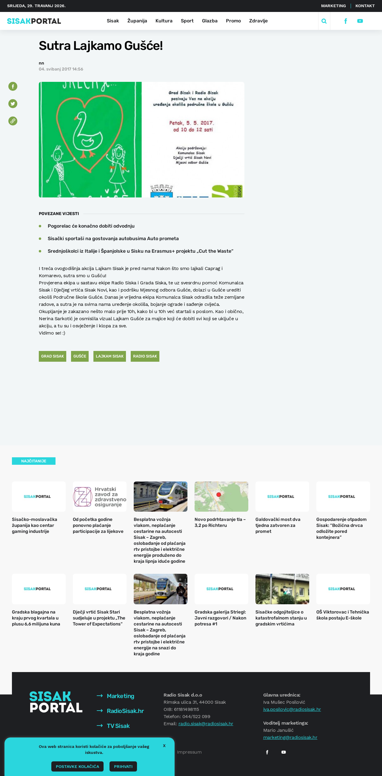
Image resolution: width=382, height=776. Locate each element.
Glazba (210, 21)
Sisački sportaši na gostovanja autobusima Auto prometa (113, 238)
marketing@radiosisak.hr (290, 737)
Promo (233, 21)
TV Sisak (113, 725)
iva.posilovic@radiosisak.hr (292, 709)
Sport (187, 21)
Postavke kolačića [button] (77, 766)
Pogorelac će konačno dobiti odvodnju (91, 226)
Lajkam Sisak (110, 356)
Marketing (333, 5)
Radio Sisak (145, 356)
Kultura (163, 21)
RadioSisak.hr (120, 710)
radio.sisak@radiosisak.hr (205, 723)
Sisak (113, 21)
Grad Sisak (52, 356)
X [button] (164, 745)
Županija (137, 21)
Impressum (189, 752)
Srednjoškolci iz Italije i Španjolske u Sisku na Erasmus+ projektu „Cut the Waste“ (140, 251)
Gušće (79, 356)
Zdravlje (258, 21)
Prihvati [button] (123, 766)
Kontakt (365, 5)
